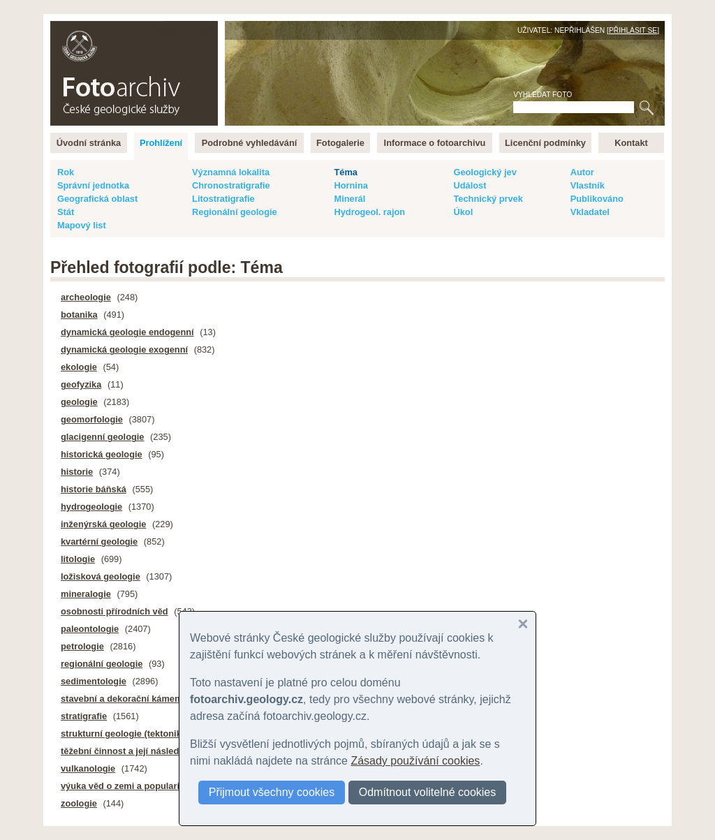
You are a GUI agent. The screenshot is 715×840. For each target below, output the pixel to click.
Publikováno (597, 198)
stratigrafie (84, 716)
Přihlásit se (633, 30)
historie (77, 471)
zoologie (79, 803)
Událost (469, 185)
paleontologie (90, 629)
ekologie (79, 367)
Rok (65, 172)
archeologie (86, 297)
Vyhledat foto (542, 94)
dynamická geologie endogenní (127, 332)
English (201, 28)
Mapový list (81, 225)
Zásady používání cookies (415, 761)
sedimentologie (93, 681)
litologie (78, 559)
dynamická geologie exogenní (124, 349)
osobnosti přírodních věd (114, 611)
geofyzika (81, 384)
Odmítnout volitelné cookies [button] (427, 792)
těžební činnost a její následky (125, 751)
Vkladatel (590, 212)
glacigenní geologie (102, 437)
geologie (79, 402)
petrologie (82, 646)
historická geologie (101, 454)
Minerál (349, 198)
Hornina (350, 185)
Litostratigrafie (223, 198)
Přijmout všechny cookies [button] (272, 792)
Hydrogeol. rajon (369, 212)
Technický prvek (487, 198)
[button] (523, 624)
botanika (79, 314)
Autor (582, 172)
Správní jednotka (93, 185)
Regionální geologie (234, 212)
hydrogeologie (91, 506)
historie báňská (93, 489)
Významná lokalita (231, 172)
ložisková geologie (100, 576)
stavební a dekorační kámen (120, 698)
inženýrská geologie (103, 524)
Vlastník (587, 185)
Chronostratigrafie (231, 185)
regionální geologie (101, 663)
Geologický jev (484, 172)
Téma (345, 172)
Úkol (463, 212)
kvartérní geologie (99, 541)
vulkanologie (88, 768)
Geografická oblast (97, 198)
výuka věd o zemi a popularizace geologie (149, 786)
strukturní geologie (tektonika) (125, 733)
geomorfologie (92, 419)
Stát (65, 212)
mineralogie (86, 594)
